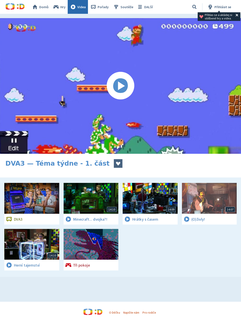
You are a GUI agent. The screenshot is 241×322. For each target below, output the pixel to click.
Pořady (99, 7)
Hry (59, 7)
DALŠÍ (145, 7)
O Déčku (114, 312)
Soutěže (123, 7)
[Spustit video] (120, 86)
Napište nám (131, 312)
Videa (78, 7)
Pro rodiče (149, 312)
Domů (40, 7)
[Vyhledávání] (194, 7)
